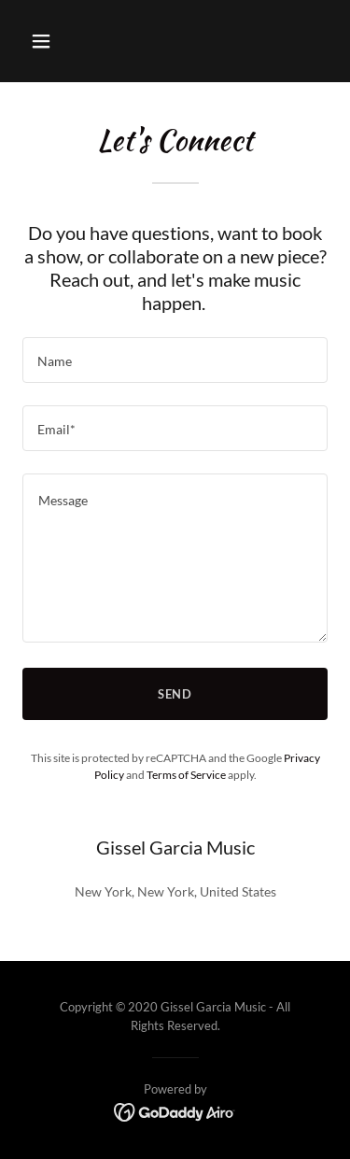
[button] (57, 41)
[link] (175, 1111)
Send (175, 693)
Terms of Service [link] (186, 775)
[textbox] (175, 360)
